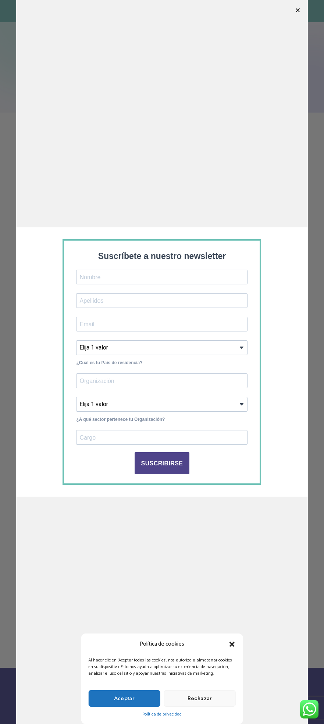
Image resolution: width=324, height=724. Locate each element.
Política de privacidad (162, 714)
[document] (162, 362)
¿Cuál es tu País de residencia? (109, 362)
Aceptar (124, 698)
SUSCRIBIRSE (162, 463)
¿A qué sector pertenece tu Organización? (120, 419)
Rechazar (200, 698)
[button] (232, 644)
